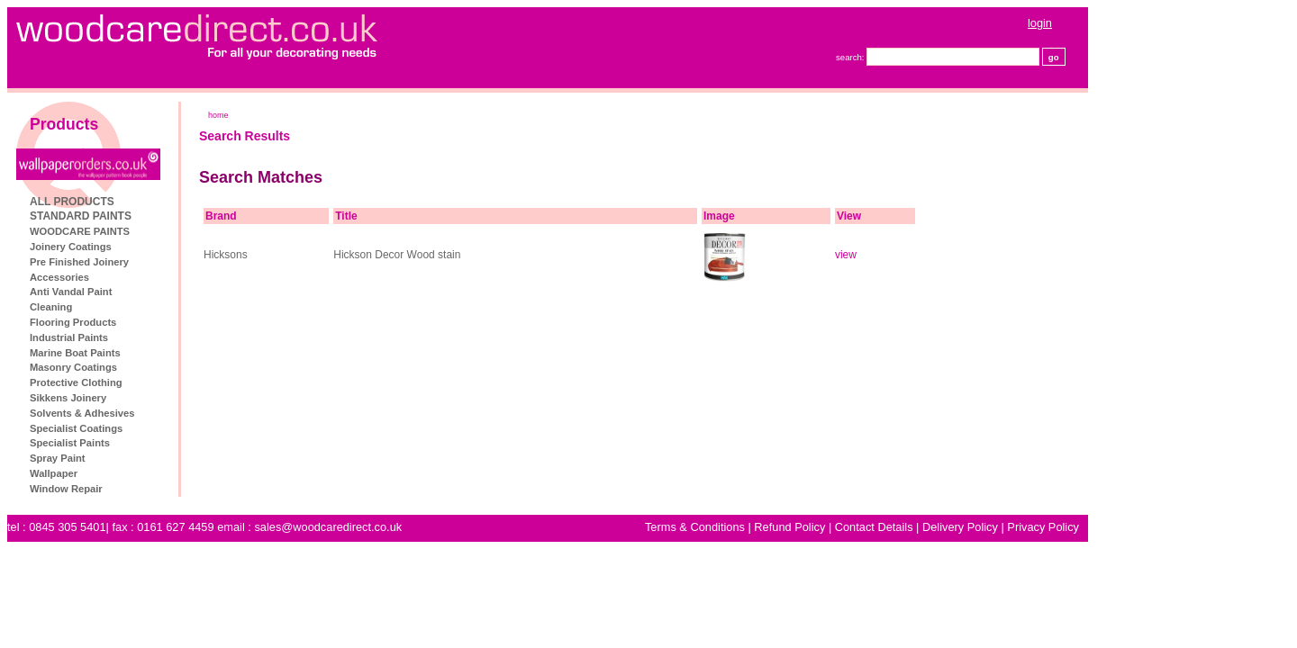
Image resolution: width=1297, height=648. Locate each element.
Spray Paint (158, 458)
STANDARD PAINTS (181, 216)
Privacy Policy (1144, 527)
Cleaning (152, 307)
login (1141, 23)
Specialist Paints (171, 442)
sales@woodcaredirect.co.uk (429, 527)
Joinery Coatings (172, 246)
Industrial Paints (170, 337)
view (946, 254)
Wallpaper (154, 473)
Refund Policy (890, 527)
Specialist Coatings (177, 428)
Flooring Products (174, 322)
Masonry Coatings (174, 367)
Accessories (160, 277)
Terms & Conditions (796, 527)
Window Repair (167, 488)
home (319, 115)
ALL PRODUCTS (173, 201)
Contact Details (975, 527)
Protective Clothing (177, 382)
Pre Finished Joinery (180, 261)
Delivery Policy (1061, 527)
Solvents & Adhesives (183, 413)
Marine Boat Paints (176, 352)
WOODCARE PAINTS (181, 231)
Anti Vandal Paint (172, 291)
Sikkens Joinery (169, 397)
